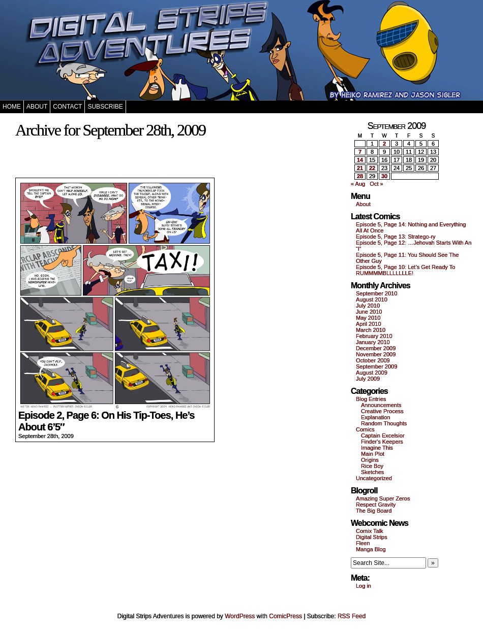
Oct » (376, 184)
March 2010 (370, 330)
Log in (363, 586)
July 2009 (368, 379)
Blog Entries (371, 399)
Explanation (375, 417)
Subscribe (105, 106)
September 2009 (376, 366)
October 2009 (373, 360)
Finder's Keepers (382, 442)
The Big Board (373, 511)
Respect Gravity (376, 504)
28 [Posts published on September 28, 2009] (360, 176)
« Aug (358, 184)
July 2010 (368, 306)
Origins (370, 460)
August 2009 (371, 373)
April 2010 (368, 324)
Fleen (363, 543)
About (36, 106)
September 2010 (376, 293)
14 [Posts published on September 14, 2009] (360, 160)
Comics (365, 429)
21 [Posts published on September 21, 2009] (360, 168)
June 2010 (369, 312)
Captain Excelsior (383, 435)
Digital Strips (371, 537)
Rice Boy (372, 466)
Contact (67, 106)
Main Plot (372, 454)
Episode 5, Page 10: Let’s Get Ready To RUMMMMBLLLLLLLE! (405, 270)
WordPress (240, 616)
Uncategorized (374, 478)
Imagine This (377, 448)
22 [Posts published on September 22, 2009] (372, 168)
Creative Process (382, 411)
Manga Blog (371, 549)
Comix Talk (369, 531)
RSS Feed (352, 616)
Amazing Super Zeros (383, 498)
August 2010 (371, 299)
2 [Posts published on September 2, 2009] (384, 144)
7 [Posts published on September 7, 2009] (359, 152)
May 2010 (368, 318)
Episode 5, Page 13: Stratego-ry (396, 236)
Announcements (381, 405)
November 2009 (376, 354)
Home (12, 106)
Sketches (372, 472)
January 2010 (373, 342)
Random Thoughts (384, 423)
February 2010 (374, 336)
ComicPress (285, 616)
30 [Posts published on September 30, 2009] (384, 176)
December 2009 (376, 348)
